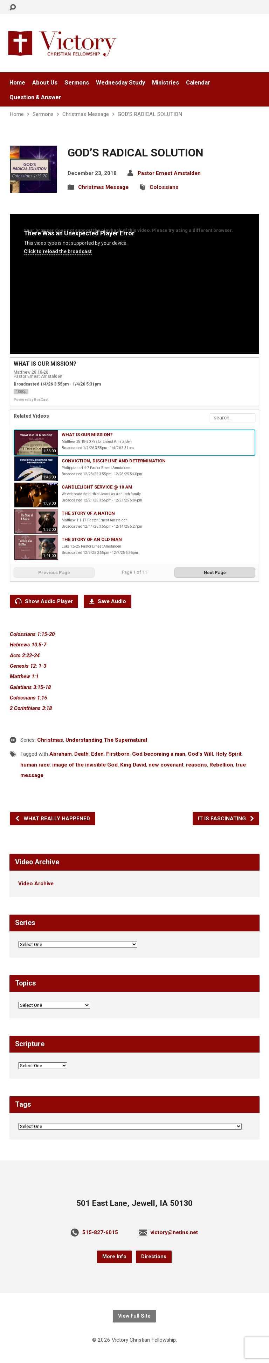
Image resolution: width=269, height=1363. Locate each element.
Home (17, 83)
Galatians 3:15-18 (30, 687)
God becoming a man (158, 754)
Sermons (76, 83)
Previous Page (54, 572)
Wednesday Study (120, 83)
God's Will (200, 754)
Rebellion (221, 765)
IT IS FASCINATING (226, 818)
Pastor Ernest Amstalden (169, 173)
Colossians (164, 187)
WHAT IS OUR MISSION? (87, 434)
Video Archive (36, 883)
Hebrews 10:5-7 (28, 645)
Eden (97, 754)
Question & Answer (35, 97)
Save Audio (107, 601)
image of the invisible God (85, 765)
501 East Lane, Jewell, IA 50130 (134, 1203)
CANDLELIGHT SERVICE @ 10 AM (97, 487)
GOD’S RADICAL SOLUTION (150, 114)
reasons (196, 765)
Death (81, 754)
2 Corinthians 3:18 (31, 708)
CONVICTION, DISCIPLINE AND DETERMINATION (114, 460)
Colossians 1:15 (28, 698)
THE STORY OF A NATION (88, 513)
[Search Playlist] (232, 417)
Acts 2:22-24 (25, 655)
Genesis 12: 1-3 (28, 666)
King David (133, 765)
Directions (153, 1257)
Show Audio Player (44, 601)
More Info (114, 1257)
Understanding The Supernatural (106, 740)
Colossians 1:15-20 (32, 634)
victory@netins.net (174, 1232)
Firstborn (118, 754)
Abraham (60, 754)
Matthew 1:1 (24, 676)
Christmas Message (85, 114)
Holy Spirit (228, 754)
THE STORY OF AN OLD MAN (92, 539)
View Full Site (134, 1316)
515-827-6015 (100, 1232)
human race (35, 765)
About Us (44, 83)
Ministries (165, 83)
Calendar (198, 83)
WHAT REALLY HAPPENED (52, 818)
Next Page (215, 572)
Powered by (31, 400)
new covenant (166, 765)
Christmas (50, 740)
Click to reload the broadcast (58, 251)
